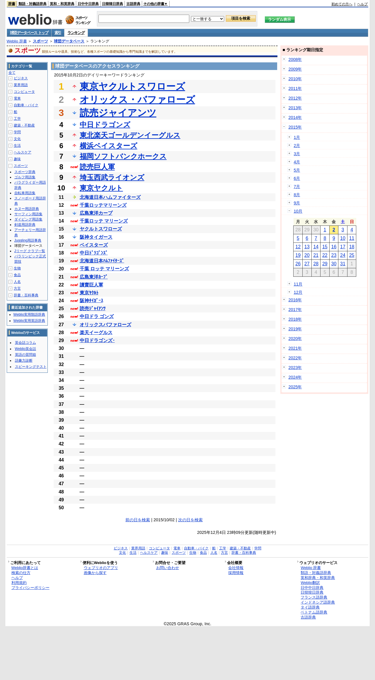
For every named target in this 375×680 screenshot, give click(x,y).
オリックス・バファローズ (137, 99)
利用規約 (19, 582)
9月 (297, 203)
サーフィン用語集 (28, 214)
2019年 (295, 329)
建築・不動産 (24, 125)
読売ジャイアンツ (118, 112)
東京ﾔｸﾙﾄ (89, 292)
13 (307, 246)
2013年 (295, 107)
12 (298, 246)
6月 (297, 178)
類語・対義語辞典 (32, 4)
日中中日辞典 (88, 4)
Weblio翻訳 (310, 582)
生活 (17, 145)
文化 (17, 139)
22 (325, 255)
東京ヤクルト (101, 188)
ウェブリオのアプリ (101, 567)
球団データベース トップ (29, 32)
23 (334, 255)
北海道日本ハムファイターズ (110, 197)
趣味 (17, 159)
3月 (297, 153)
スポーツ (40, 41)
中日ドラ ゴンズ (97, 316)
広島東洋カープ (96, 213)
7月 (297, 186)
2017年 (295, 309)
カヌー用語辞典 (26, 209)
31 (342, 263)
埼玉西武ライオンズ (112, 177)
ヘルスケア (22, 152)
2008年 (295, 59)
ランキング (76, 32)
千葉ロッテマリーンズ (103, 205)
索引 (57, 32)
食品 (17, 275)
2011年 (295, 88)
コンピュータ (24, 92)
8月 (297, 194)
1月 (297, 137)
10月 (298, 211)
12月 (298, 292)
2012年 (295, 98)
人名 (17, 282)
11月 (298, 284)
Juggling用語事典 (28, 240)
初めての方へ (341, 4)
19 (298, 255)
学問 (17, 132)
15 (325, 246)
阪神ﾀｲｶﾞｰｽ (91, 300)
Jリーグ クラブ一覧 (29, 251)
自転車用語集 (24, 193)
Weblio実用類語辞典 (29, 314)
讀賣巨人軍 (91, 284)
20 (307, 255)
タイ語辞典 (310, 607)
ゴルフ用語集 (24, 177)
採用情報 (235, 572)
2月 (297, 145)
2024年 (295, 377)
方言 (17, 288)
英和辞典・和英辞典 (318, 577)
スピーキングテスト (31, 367)
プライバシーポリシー (30, 587)
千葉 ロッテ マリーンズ (104, 268)
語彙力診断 (24, 360)
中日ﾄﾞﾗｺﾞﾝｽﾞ (94, 252)
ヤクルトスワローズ (101, 228)
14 (315, 246)
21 (315, 255)
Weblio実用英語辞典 (29, 321)
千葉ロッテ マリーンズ (104, 220)
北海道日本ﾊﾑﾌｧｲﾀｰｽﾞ (102, 260)
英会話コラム (25, 343)
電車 (17, 98)
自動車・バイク (26, 105)
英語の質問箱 (25, 355)
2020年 (295, 338)
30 (334, 263)
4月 (297, 162)
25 (351, 255)
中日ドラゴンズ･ (97, 340)
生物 (17, 268)
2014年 (295, 117)
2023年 (295, 367)
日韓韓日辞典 (112, 4)
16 (334, 246)
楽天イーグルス (96, 332)
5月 (297, 170)
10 (342, 238)
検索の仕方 (20, 572)
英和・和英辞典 (62, 4)
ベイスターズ (94, 244)
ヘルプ (362, 4)
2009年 (295, 69)
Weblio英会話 (25, 349)
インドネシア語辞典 (318, 602)
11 (351, 238)
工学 (17, 119)
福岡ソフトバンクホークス (123, 156)
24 (342, 255)
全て (12, 72)
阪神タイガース (96, 237)
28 (315, 263)
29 (325, 263)
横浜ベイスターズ (108, 146)
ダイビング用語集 (28, 219)
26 (298, 263)
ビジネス (21, 78)
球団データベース (69, 41)
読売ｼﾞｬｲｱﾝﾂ (92, 308)
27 (307, 263)
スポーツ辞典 (24, 172)
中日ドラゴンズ (105, 125)
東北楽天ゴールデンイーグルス (130, 135)
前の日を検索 (137, 519)
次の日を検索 (190, 519)
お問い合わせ (167, 567)
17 (342, 246)
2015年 (295, 127)
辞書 (11, 4)
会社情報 (235, 567)
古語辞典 (133, 4)
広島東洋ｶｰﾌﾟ (94, 276)
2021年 (295, 348)
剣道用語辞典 (24, 225)
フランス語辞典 (314, 597)
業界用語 (21, 85)
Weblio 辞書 (17, 41)
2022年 (295, 358)
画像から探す (95, 572)
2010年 (295, 78)
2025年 (295, 387)
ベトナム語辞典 (314, 612)
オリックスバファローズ (105, 324)
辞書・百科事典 (26, 295)
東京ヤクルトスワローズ (132, 86)
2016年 (295, 300)
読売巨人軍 (97, 167)
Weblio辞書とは (24, 567)
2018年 (295, 319)
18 (351, 246)
